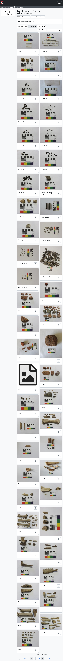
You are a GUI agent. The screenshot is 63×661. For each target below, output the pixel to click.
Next (56, 658)
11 (49, 658)
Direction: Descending (54, 30)
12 (52, 658)
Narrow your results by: (8, 12)
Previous (23, 658)
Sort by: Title (41, 30)
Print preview (22, 26)
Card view (32, 26)
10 (45, 658)
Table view (41, 26)
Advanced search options (27, 22)
